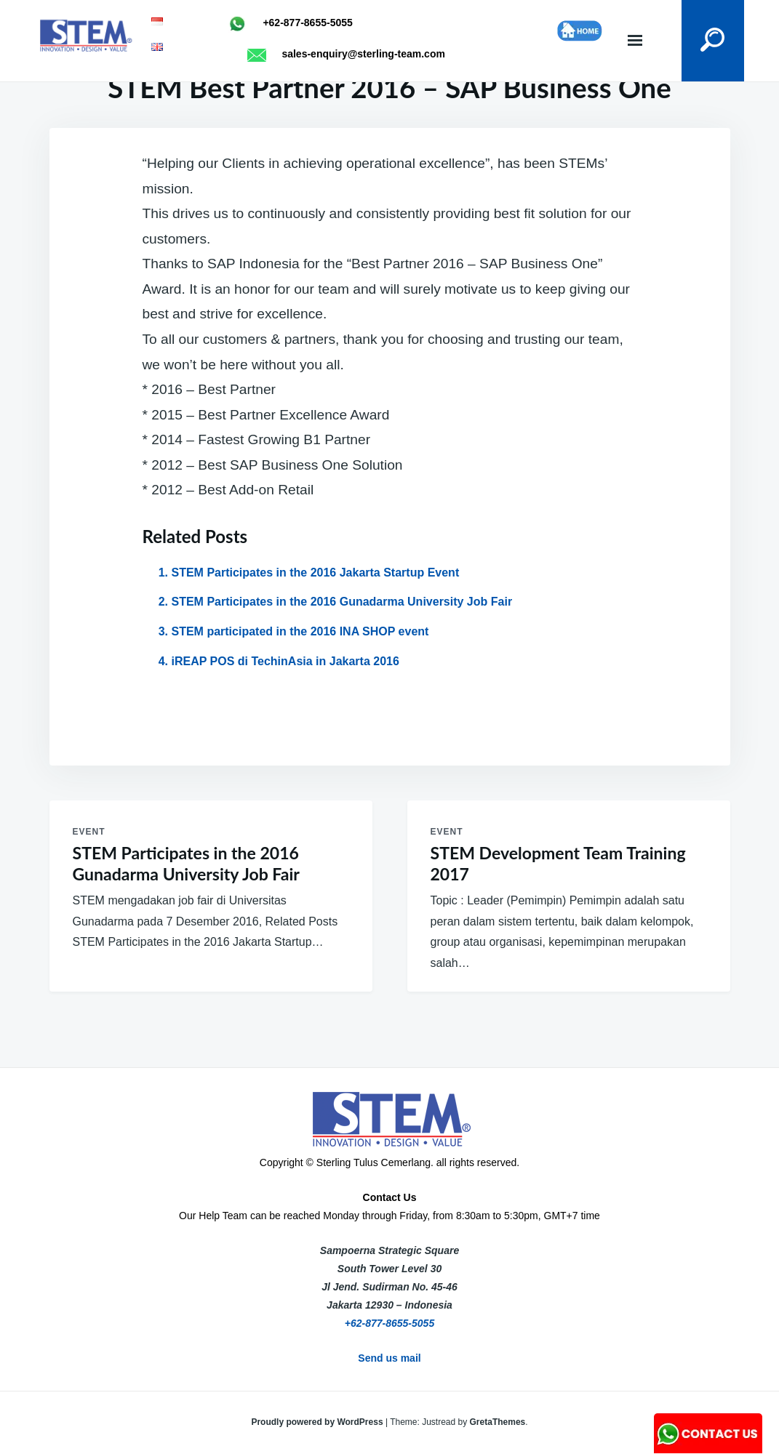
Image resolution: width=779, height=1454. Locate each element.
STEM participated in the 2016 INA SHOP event (300, 631)
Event (89, 832)
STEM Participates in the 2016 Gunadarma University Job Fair (342, 601)
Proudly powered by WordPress (318, 1422)
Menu (635, 40)
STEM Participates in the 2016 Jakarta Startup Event (316, 572)
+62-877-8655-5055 (389, 1323)
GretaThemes (498, 1422)
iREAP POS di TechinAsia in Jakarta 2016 (285, 661)
